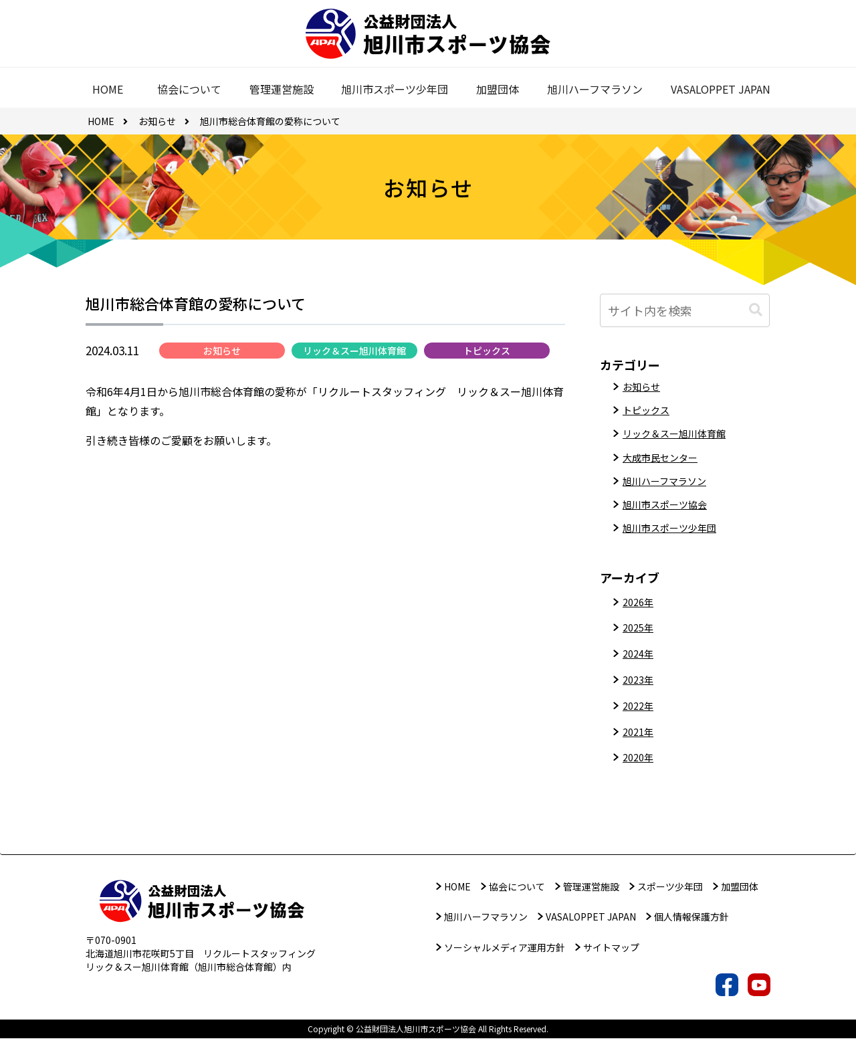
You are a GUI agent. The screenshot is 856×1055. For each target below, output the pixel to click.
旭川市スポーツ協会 (671, 518)
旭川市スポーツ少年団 (676, 544)
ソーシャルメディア (504, 964)
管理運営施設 (591, 903)
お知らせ (222, 355)
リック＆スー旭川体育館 (354, 355)
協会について (517, 903)
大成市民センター (665, 466)
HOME (457, 903)
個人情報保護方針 (691, 934)
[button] (756, 310)
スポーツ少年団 (670, 903)
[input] (685, 310)
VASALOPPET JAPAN (591, 934)
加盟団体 (739, 903)
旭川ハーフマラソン (670, 492)
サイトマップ (611, 964)
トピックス (486, 355)
